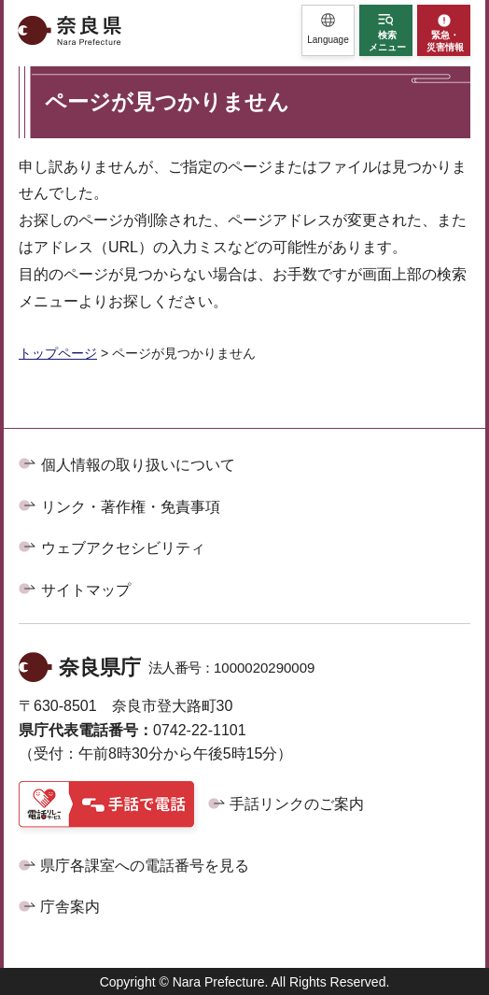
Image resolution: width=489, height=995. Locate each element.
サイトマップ (86, 590)
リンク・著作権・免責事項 (130, 507)
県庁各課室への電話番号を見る (144, 866)
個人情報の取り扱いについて (138, 465)
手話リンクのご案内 (297, 804)
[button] (328, 30)
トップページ (58, 353)
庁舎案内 (70, 907)
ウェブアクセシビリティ (123, 548)
